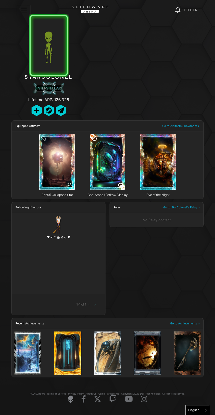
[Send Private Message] (61, 110)
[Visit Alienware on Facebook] (83, 399)
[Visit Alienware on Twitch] (113, 399)
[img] (162, 10)
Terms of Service (56, 393)
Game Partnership (108, 393)
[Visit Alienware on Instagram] (144, 399)
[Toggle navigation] (24, 10)
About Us (91, 393)
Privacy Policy (76, 393)
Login (191, 10)
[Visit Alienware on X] (97, 399)
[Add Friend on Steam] (49, 110)
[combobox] (197, 410)
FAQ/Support (37, 393)
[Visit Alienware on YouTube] (129, 399)
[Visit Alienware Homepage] (70, 399)
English (194, 410)
